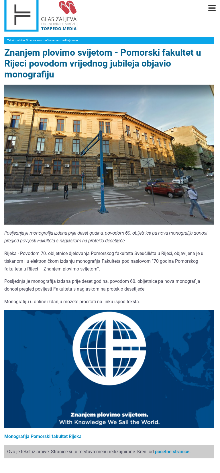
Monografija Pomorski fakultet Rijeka (43, 436)
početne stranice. (173, 451)
